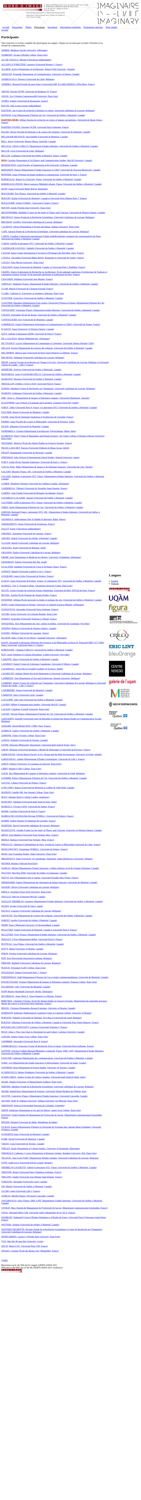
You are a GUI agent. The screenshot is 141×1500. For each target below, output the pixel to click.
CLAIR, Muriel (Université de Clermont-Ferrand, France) (27, 289)
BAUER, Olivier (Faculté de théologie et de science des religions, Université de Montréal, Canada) (45, 132)
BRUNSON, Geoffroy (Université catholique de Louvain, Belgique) (31, 222)
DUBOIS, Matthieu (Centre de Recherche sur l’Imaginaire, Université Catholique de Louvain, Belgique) (48, 388)
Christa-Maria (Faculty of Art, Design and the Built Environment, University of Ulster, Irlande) (59, 754)
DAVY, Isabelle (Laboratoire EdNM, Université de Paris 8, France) (31, 334)
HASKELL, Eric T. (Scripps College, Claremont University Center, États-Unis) (36, 586)
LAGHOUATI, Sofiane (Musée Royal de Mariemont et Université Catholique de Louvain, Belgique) (46, 673)
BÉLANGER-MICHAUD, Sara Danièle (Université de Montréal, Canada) (34, 137)
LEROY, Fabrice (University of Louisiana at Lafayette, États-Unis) (31, 764)
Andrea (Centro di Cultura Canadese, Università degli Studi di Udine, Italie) (51, 1077)
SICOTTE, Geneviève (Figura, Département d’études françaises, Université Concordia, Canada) (44, 1096)
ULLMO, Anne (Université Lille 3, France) (20, 1191)
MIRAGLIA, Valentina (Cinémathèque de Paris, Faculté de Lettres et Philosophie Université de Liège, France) (51, 844)
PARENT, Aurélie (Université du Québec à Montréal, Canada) (29, 920)
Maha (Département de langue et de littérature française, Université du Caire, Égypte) (54, 467)
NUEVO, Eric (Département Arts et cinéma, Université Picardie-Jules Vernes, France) (39, 878)
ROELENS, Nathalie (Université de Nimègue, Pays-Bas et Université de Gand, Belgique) (41, 1018)
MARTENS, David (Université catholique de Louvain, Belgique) (30, 825)
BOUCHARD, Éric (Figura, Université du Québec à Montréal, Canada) (33, 193)
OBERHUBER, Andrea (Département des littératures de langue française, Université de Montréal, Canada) (49, 882)
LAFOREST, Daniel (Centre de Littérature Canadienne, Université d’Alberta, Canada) (40, 664)
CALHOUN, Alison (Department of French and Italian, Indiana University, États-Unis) (40, 227)
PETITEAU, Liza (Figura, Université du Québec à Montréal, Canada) (32, 944)
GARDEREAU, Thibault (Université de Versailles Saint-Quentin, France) (34, 488)
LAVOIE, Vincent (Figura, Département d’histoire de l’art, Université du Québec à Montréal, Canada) (47, 714)
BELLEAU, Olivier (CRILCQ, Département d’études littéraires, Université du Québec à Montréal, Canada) (49, 146)
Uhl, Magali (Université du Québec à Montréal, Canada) (26, 1186)
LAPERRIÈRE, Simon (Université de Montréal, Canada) (26, 690)
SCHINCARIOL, (9, 1077)
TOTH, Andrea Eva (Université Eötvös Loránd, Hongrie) (26, 1163)
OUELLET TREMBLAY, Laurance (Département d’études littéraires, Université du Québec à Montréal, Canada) (52, 901)
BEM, (4, 160)
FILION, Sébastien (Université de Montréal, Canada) (25, 426)
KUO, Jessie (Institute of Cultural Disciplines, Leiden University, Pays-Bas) (35, 654)
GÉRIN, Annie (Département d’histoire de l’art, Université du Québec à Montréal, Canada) (42, 507)
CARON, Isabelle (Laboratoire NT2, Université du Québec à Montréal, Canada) (37, 243)
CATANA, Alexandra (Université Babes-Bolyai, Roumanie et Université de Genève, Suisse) (42, 258)
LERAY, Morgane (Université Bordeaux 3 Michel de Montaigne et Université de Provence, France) (45, 750)
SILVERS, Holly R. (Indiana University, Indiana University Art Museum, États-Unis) (39, 1101)
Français (115, 583)
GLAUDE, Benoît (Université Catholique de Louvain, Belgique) (30, 543)
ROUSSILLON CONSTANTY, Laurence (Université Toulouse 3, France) (34, 1027)
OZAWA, (5, 906)
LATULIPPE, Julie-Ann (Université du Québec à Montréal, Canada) (32, 700)
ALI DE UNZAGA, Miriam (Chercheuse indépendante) (26, 60)
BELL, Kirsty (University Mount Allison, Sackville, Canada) (28, 141)
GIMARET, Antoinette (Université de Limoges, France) (26, 533)
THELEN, (6, 1148)
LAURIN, (6, 704)
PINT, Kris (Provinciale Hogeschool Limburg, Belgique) (26, 958)
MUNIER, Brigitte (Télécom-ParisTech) (19, 863)
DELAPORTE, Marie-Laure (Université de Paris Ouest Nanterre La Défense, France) (39, 353)
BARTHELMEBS (9, 120)
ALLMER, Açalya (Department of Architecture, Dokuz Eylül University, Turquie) (38, 69)
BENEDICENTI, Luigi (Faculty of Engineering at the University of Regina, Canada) (39, 165)
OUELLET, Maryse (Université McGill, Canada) (23, 897)
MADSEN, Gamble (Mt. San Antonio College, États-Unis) (27, 792)
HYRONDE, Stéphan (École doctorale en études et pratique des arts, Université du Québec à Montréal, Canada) (51, 600)
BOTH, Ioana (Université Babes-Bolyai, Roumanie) (24, 189)
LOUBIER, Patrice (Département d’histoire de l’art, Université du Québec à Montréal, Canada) (44, 778)
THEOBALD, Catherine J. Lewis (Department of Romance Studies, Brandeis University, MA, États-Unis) (49, 1153)
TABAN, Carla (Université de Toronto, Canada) (22, 1144)
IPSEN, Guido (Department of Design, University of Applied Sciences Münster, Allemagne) (42, 605)
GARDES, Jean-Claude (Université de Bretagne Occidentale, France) (32, 493)
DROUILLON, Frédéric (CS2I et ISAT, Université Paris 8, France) (31, 384)
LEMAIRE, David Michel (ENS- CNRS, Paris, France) (26, 726)
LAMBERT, (7, 683)
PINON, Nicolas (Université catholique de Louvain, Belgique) (29, 953)
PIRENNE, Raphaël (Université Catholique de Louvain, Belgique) (31, 963)
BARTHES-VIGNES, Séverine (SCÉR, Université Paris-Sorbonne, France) (35, 127)
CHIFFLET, (7, 284)
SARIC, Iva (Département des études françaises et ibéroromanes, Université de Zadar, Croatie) (43, 1063)
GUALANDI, (7, 567)
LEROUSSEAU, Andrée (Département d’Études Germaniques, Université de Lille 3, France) (43, 759)
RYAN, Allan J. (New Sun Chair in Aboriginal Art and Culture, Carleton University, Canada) (42, 1032)
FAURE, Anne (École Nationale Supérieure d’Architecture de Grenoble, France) (37, 417)
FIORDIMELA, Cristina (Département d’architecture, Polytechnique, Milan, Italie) (38, 431)
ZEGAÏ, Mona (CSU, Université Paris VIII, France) (24, 1246)
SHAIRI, (5, 1091)
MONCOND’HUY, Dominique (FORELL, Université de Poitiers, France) (34, 849)
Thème (28, 27)
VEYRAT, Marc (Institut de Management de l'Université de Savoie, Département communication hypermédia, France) (54, 1208)
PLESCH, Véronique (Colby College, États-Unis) (23, 968)
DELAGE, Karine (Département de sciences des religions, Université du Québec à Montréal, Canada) (46, 348)
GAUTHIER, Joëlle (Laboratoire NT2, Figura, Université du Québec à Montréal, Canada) (41, 502)
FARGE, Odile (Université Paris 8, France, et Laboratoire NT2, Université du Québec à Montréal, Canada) (49, 407)
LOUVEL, (6, 783)
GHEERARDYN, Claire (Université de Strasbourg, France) (28, 524)
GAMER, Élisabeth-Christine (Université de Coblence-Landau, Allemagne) (35, 483)
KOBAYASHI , (8, 650)
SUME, (5, 1139)
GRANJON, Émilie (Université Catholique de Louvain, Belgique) (30, 552)
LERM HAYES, (8, 754)
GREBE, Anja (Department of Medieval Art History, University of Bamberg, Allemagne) (41, 557)
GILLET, (5, 529)
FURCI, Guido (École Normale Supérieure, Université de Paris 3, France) (34, 462)
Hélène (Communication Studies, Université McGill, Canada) (38, 704)
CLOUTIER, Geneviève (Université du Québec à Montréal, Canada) (32, 298)
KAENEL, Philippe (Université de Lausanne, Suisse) (25, 633)
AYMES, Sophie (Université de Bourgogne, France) (24, 101)
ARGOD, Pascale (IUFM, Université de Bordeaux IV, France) (29, 91)
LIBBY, (5, 769)
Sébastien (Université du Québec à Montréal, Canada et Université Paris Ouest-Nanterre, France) (55, 1022)
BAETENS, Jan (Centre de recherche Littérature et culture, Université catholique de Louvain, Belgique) (48, 110)
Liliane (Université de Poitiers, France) (28, 783)
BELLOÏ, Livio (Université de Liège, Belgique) (22, 151)
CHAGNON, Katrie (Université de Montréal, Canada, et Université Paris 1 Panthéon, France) (43, 267)
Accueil (5, 27)
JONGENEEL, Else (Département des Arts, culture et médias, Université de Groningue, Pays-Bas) (45, 623)
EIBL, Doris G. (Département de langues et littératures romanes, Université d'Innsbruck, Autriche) (45, 398)
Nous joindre (111, 27)
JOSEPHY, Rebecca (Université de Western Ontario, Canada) (28, 628)
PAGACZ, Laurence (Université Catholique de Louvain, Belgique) (31, 911)
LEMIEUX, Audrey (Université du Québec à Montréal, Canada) (30, 731)
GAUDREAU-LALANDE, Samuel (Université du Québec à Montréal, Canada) (37, 498)
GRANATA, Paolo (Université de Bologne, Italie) (23, 548)
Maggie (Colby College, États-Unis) (25, 769)
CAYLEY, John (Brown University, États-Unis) (22, 262)
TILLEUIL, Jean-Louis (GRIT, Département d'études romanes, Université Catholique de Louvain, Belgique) (50, 1158)
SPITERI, (6, 1122)
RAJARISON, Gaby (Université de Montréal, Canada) (25, 987)
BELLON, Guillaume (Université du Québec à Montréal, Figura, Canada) (34, 156)
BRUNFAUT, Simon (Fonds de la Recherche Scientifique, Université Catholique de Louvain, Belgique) (47, 217)
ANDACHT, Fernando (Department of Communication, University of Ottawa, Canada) (40, 74)
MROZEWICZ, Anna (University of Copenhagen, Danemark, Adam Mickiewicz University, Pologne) (47, 859)
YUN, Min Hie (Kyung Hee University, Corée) (22, 1241)
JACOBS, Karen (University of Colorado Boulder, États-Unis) (29, 614)
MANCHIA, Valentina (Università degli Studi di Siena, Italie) (29, 802)
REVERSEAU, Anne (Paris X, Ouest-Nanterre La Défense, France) (31, 996)
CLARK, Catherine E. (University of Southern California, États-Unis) (32, 293)
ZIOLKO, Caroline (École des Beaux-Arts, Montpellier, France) (30, 1251)
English (114, 581)
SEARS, (5, 1082)
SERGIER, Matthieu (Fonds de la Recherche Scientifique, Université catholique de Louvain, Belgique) (47, 1086)
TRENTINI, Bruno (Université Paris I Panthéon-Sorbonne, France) (31, 1172)
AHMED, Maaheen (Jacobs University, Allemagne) (24, 50)
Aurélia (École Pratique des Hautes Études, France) (34, 595)
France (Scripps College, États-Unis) (28, 735)
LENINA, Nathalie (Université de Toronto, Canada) (24, 740)
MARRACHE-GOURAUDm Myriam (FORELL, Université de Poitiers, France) (37, 816)
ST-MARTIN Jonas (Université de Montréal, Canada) (25, 1134)
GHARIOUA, (7, 519)
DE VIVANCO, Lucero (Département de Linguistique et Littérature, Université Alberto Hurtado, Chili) (47, 343)
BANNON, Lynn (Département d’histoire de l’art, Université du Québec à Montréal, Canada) (43, 115)
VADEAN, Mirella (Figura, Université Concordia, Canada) (27, 1196)
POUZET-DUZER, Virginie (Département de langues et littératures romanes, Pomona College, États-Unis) (49, 982)
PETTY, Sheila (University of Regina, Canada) (22, 949)
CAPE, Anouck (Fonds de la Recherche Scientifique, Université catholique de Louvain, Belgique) (45, 231)
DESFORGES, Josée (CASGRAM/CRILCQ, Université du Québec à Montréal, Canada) (41, 374)
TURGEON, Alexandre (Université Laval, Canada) (24, 1182)
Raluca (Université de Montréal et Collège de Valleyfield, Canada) (44, 787)
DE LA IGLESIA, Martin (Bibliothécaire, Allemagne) (25, 338)
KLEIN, (5, 642)
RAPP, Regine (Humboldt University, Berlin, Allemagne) (27, 991)
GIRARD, (6, 538)
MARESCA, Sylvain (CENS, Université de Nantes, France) (28, 806)
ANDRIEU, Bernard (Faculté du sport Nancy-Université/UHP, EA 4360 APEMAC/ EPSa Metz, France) (48, 84)
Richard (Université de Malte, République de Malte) (34, 1122)
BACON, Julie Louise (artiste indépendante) (21, 106)
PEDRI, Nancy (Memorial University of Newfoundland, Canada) (30, 925)
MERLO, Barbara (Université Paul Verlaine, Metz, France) (27, 840)
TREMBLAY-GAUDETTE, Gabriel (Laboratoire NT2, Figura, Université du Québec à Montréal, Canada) (49, 1167)
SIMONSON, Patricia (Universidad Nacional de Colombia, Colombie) (32, 1105)
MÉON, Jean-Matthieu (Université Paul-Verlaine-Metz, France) (29, 835)
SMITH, (5, 1110)
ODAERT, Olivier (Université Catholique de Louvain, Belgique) (30, 887)
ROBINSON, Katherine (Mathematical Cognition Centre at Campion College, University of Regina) (46, 1013)
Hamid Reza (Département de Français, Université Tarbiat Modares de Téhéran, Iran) (48, 1091)
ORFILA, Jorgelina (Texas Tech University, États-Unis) (26, 892)
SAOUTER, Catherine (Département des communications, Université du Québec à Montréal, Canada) (47, 1058)
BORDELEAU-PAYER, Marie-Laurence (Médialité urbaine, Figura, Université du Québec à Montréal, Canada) (51, 184)
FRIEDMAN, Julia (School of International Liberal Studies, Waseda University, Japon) (40, 457)
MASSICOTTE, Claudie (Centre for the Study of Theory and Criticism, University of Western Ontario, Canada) (51, 830)
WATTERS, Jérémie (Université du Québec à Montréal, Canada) (30, 1224)
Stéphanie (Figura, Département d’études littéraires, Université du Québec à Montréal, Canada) (55, 284)
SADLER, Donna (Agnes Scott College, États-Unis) (24, 1037)
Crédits (4, 1260)
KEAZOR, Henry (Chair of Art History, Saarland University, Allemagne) (34, 638)
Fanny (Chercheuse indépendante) (25, 529)
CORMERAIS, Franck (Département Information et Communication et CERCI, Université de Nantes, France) (50, 324)
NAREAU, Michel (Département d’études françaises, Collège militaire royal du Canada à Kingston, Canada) (50, 868)
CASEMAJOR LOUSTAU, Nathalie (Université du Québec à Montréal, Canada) (37, 248)
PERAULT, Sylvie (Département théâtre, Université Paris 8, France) (31, 939)
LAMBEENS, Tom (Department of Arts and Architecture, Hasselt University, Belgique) (40, 678)
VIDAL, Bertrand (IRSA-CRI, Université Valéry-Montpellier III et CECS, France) (38, 1212)
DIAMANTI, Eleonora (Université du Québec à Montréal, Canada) (31, 379)
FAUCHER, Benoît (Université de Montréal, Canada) (25, 412)
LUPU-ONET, (8, 787)
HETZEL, (6, 595)
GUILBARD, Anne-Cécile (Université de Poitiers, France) (27, 576)
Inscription (52, 27)
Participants (39, 27)
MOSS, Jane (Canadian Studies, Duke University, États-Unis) (29, 854)
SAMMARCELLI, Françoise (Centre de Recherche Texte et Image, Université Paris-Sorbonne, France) (47, 1046)
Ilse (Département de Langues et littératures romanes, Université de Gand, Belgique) (47, 773)
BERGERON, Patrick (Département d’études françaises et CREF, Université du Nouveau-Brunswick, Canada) (50, 170)
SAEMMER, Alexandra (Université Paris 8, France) (24, 1041)
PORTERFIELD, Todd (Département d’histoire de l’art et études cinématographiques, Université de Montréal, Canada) (54, 977)
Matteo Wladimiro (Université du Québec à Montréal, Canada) (46, 1072)
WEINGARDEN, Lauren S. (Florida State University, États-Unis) (30, 1236)
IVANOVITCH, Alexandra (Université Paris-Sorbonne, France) (29, 609)
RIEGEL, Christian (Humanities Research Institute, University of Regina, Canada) (38, 1008)
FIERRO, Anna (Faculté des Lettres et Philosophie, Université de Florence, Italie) (38, 422)
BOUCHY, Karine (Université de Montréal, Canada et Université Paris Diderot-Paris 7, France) (44, 198)
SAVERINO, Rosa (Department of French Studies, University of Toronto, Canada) (38, 1067)
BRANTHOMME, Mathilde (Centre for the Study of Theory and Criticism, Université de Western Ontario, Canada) (53, 212)
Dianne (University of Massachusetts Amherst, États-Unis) (35, 1082)
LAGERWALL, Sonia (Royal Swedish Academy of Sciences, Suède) (32, 669)
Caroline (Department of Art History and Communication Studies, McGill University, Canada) (49, 160)
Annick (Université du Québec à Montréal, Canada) (34, 538)
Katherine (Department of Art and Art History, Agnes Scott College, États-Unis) (45, 1110)
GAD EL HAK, (8, 467)
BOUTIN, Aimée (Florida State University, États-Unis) (26, 208)
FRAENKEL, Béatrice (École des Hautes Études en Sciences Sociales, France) (36, 443)
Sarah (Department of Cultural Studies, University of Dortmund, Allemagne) (45, 1148)
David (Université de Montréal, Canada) (27, 1139)
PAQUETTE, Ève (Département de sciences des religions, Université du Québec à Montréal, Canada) (46, 915)
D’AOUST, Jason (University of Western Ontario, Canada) (27, 329)
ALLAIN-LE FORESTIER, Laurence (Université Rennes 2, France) (31, 64)
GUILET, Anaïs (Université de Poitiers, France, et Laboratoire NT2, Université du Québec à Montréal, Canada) (51, 581)
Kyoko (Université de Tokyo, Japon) (26, 906)
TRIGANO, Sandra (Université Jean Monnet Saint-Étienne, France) (31, 1177)
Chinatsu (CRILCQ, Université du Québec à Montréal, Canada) (44, 650)
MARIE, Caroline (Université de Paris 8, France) (23, 811)
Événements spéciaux (93, 27)
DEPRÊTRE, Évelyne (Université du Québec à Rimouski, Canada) (31, 369)
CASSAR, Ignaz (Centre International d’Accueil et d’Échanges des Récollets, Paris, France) (42, 253)
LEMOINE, (6, 735)
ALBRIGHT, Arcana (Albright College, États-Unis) (24, 55)
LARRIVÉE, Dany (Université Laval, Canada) (22, 695)
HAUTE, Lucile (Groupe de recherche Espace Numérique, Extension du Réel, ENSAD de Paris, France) (48, 590)
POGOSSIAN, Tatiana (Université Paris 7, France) (24, 972)
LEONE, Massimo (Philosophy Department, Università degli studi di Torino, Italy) (38, 745)
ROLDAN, (6, 1022)
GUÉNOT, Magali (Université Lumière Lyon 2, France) (26, 571)
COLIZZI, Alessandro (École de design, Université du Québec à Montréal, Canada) (38, 315)
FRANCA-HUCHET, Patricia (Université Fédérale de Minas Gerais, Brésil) (35, 448)
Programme (17, 27)
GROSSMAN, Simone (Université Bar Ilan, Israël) (24, 562)
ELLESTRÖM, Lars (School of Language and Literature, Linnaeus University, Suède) (40, 403)
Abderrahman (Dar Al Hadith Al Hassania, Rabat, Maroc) (40, 519)
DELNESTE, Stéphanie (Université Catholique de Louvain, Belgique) (32, 357)
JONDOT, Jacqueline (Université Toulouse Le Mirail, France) (29, 619)
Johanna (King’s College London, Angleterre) (28, 797)
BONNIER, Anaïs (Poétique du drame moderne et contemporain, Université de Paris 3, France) (44, 174)
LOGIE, (5, 773)
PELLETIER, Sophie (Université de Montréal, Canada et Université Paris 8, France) (39, 930)
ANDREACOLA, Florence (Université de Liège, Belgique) (28, 79)
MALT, (4, 797)
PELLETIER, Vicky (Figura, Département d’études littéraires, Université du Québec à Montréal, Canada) (48, 934)
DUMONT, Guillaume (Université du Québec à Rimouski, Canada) (31, 393)
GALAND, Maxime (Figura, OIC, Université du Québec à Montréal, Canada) (36, 471)
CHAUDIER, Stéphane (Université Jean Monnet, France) (27, 279)
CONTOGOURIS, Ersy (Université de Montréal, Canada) (27, 319)
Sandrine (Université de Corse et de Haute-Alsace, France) (40, 567)
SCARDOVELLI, (9, 1072)
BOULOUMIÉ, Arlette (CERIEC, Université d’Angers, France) (29, 203)
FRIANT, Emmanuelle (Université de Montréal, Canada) (26, 453)
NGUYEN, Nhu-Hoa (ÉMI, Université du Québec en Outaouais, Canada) (34, 873)
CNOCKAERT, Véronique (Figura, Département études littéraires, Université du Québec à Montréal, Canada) (50, 310)
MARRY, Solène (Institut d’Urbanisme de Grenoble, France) (28, 821)
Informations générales (70, 27)
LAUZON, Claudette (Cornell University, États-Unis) (25, 709)
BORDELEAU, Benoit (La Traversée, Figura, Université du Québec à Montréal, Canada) (41, 179)
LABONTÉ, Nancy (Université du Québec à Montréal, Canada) (29, 659)
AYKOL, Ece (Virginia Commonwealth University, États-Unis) (29, 96)
